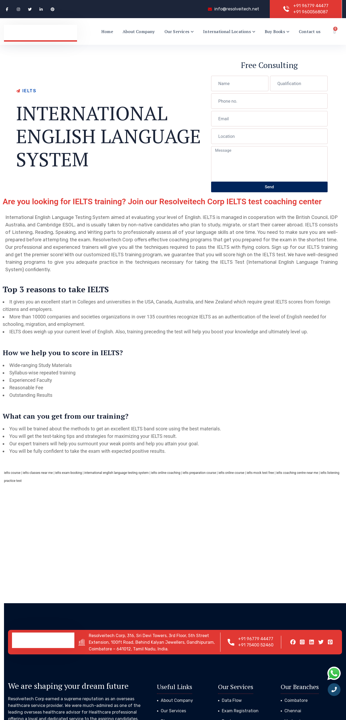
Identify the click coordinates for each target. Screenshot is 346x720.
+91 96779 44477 (310, 5)
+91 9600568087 (310, 11)
